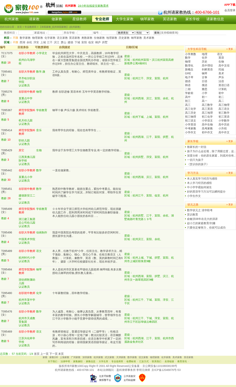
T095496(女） (6, 234)
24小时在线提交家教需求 (93, 5)
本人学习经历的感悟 (199, 182)
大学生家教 (125, 19)
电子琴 (189, 77)
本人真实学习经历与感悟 (202, 178)
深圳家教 (87, 357)
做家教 (57, 19)
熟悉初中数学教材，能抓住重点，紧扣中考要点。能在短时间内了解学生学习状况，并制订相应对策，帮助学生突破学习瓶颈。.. (86, 192)
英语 (221, 57)
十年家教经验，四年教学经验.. (71, 293)
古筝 (204, 77)
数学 (188, 57)
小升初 (222, 128)
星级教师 (79, 19)
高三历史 (190, 112)
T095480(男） (6, 294)
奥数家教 (86, 37)
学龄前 (189, 93)
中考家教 (190, 128)
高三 (188, 104)
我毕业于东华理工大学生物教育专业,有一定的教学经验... (87, 150)
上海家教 (64, 357)
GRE (188, 73)
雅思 (204, 89)
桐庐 (98, 42)
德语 (188, 81)
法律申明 (65, 361)
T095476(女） (6, 313)
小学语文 (207, 120)
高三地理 (207, 112)
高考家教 (207, 128)
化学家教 (49, 37)
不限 (15, 37)
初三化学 (207, 116)
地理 (204, 54)
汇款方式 (144, 361)
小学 (204, 93)
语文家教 (62, 37)
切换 (59, 5)
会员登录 (229, 10)
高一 (204, 100)
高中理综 (207, 65)
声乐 (221, 77)
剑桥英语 (207, 69)
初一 (204, 97)
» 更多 (229, 49)
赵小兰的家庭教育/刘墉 (201, 223)
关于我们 (52, 361)
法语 (221, 81)
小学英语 (190, 124)
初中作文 (207, 132)
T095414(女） (6, 132)
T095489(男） (6, 252)
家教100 (53, 357)
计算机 (222, 89)
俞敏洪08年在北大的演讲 (202, 218)
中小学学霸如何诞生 (199, 187)
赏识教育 (192, 214)
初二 (221, 97)
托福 (221, 69)
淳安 (36, 42)
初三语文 (190, 120)
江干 (50, 42)
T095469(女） (6, 333)
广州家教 (75, 357)
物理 (188, 61)
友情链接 (169, 361)
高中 (188, 97)
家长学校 (192, 19)
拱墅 (105, 42)
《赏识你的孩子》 (198, 164)
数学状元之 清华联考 (200, 210)
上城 (43, 42)
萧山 (63, 42)
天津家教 (121, 357)
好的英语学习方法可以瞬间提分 (206, 191)
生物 (221, 61)
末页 (61, 353)
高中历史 (224, 124)
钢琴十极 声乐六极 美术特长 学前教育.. (76, 110)
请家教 (34, 19)
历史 (204, 61)
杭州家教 (12, 19)
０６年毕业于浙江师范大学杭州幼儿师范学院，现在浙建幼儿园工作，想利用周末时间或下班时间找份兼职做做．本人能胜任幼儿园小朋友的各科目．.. (86, 212)
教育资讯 (182, 361)
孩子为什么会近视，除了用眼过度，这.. (211, 151)
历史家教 (124, 37)
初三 (188, 100)
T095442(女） (6, 172)
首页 (37, 353)
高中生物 (207, 124)
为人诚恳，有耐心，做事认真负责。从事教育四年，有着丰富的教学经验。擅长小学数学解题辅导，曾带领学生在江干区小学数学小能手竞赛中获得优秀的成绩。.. (86, 315)
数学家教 (25, 37)
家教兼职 (78, 361)
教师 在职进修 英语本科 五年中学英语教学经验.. (81, 91)
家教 (45, 357)
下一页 (53, 353)
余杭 (29, 42)
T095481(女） (6, 73)
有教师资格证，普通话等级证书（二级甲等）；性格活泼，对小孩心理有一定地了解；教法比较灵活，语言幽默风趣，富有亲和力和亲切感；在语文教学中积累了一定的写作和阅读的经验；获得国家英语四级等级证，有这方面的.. (86, 338)
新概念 (189, 69)
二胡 (188, 89)
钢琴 (204, 73)
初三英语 (224, 116)
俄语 (204, 85)
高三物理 (224, 104)
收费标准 (131, 361)
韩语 (188, 85)
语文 (220, 54)
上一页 (44, 353)
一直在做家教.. (61, 170)
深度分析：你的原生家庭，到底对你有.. (211, 155)
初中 (221, 93)
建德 (70, 42)
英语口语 (224, 85)
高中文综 (224, 65)
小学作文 (190, 132)
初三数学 (224, 112)
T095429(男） (6, 152)
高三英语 (207, 108)
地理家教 (111, 37)
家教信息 (90, 361)
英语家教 (170, 19)
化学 (204, 57)
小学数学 (224, 120)
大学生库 (103, 361)
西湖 (22, 42)
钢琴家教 (147, 19)
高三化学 (190, 108)
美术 (221, 73)
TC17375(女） (7, 55)
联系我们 (156, 361)
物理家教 (37, 37)
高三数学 (207, 104)
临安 (91, 42)
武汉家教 (109, 357)
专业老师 (102, 19)
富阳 (84, 42)
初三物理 (190, 116)
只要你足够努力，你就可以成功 (206, 227)
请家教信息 (215, 19)
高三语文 (224, 108)
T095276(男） (6, 93)
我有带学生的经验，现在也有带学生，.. (76, 130)
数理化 (189, 65)
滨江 (56, 42)
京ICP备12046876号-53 (166, 369)
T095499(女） (6, 210)
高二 (221, 100)
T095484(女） (6, 271)
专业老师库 (117, 361)
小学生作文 (194, 195)
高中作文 (224, 132)
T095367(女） (6, 112)
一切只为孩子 (195, 159)
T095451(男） (6, 190)
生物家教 (99, 37)
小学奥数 (190, 54)
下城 (77, 42)
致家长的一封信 (196, 146)
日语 (204, 81)
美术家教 (148, 37)
